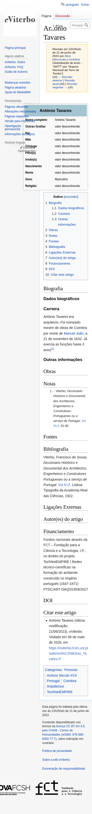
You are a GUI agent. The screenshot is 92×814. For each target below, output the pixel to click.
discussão (59, 59)
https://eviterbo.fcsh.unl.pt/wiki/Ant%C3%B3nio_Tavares (68, 653)
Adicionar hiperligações (27, 149)
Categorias (53, 670)
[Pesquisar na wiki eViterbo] (80, 25)
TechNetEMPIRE (60, 692)
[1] (52, 348)
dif (54, 76)
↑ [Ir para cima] (54, 391)
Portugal (53, 681)
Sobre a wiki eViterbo (56, 759)
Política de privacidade (57, 751)
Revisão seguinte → (65, 85)
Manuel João (73, 333)
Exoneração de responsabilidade (63, 768)
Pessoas (71, 670)
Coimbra (69, 681)
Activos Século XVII (62, 675)
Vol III (62, 485)
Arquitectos (55, 686)
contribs (74, 59)
